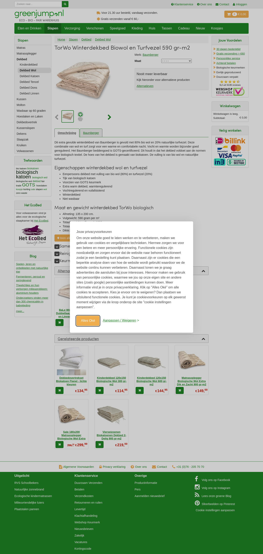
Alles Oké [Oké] (88, 320)
